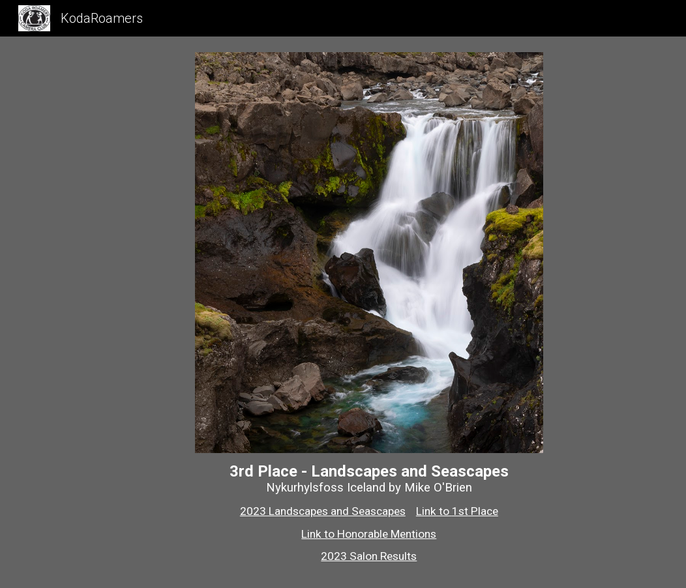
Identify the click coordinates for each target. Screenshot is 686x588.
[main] (369, 513)
